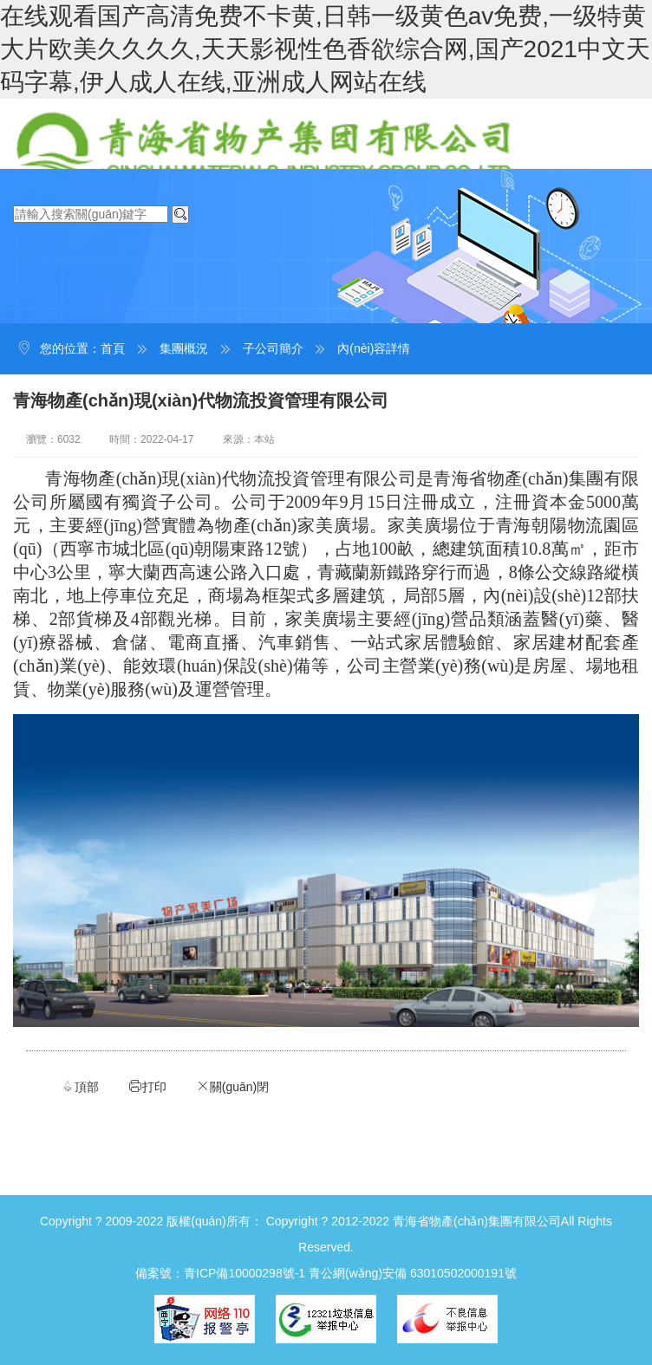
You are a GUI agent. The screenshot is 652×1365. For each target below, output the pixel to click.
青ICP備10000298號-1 (244, 1273)
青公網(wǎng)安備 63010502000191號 (413, 1273)
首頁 (113, 348)
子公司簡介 (273, 348)
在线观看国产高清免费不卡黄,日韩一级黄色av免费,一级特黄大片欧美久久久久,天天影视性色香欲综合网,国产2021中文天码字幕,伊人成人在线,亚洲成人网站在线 (325, 49)
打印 (147, 1086)
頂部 (80, 1086)
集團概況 (184, 348)
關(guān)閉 (232, 1086)
